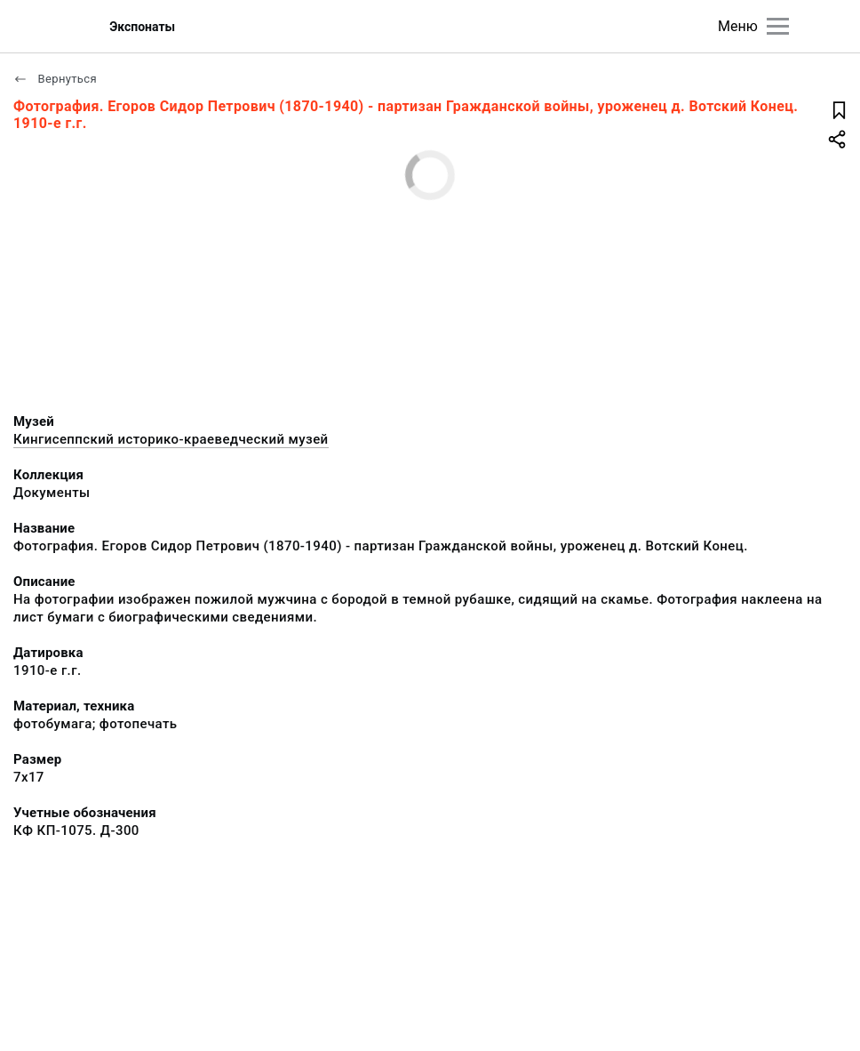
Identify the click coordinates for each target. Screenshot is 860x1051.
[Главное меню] (778, 26)
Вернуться (55, 78)
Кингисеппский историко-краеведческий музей (171, 439)
